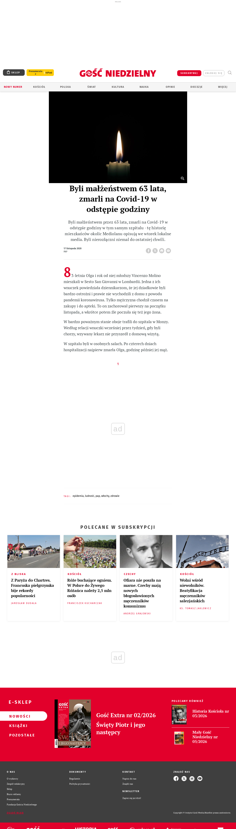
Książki (17, 726)
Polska (65, 86)
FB (149, 249)
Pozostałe (17, 735)
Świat (91, 86)
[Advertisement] (118, 29)
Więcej (222, 86)
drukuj (162, 249)
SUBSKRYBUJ (189, 73)
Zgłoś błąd (15, 813)
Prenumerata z (35, 72)
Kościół (39, 86)
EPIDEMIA (78, 496)
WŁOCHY (105, 496)
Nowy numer (13, 86)
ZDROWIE (114, 496)
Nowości (17, 716)
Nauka (144, 86)
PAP (98, 496)
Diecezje (196, 86)
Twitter (155, 249)
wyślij (169, 249)
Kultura (118, 86)
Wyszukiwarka (229, 72)
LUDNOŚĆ (89, 496)
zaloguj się (213, 73)
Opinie (170, 86)
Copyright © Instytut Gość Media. (188, 813)
